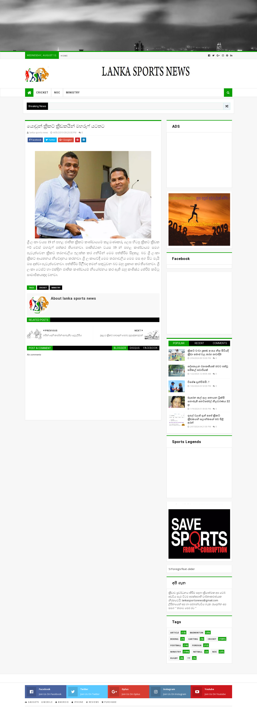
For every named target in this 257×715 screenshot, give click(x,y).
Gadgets (32, 702)
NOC (57, 92)
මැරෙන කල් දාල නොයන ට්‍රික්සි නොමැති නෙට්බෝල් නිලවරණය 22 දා (209, 401)
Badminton (196, 632)
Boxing (174, 639)
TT (188, 658)
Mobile (47, 702)
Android (62, 702)
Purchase (109, 702)
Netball (197, 651)
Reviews (92, 702)
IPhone (77, 702)
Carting (193, 639)
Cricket (42, 92)
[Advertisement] (109, 25)
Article (174, 632)
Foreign (196, 645)
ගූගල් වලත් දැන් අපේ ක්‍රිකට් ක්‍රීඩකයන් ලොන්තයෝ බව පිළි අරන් (206, 419)
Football (175, 645)
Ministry (73, 92)
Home (64, 56)
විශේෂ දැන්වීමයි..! (198, 382)
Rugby (174, 658)
